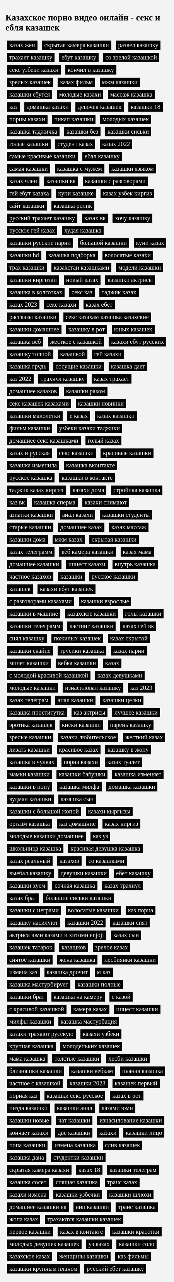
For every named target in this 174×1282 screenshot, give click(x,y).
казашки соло (136, 1244)
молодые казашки (32, 687)
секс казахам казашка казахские (107, 317)
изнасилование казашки (130, 1120)
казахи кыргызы (109, 811)
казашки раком (85, 391)
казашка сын (77, 799)
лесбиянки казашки (129, 959)
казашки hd (24, 255)
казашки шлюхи (130, 1194)
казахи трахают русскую (41, 1034)
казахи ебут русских (137, 341)
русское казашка (30, 477)
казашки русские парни (40, 242)
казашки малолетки (34, 416)
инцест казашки (137, 1009)
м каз (104, 972)
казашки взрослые (105, 601)
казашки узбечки (78, 1194)
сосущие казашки (79, 366)
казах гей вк (138, 626)
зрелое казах (111, 947)
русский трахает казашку (42, 218)
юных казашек (133, 329)
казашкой (72, 354)
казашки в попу (29, 786)
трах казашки (26, 267)
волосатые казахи (128, 255)
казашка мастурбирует (38, 984)
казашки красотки (135, 1231)
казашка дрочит (67, 972)
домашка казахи (48, 107)
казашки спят (130, 922)
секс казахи (61, 304)
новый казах (82, 280)
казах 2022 (116, 144)
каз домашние (77, 823)
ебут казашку (78, 57)
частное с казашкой (34, 1083)
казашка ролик (73, 205)
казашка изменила (33, 465)
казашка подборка (72, 255)
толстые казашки (77, 1058)
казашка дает (128, 366)
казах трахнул (122, 885)
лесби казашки (127, 1058)
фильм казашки (29, 428)
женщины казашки (83, 1256)
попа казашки (27, 1145)
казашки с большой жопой (44, 811)
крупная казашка (31, 1046)
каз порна (140, 910)
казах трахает (111, 378)
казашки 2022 (85, 922)
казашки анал (74, 1108)
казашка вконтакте (90, 465)
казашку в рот (86, 329)
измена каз (23, 972)
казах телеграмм (30, 551)
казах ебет (99, 304)
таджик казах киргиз (36, 490)
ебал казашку (102, 156)
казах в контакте (81, 1231)
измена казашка (75, 1145)
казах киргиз (121, 823)
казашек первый (136, 1083)
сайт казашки (26, 205)
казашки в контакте (87, 477)
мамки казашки (29, 774)
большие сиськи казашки (78, 898)
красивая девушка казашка (105, 848)
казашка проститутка (37, 712)
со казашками (107, 860)
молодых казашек (125, 119)
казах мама (137, 551)
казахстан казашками (81, 267)
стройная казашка (136, 490)
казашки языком (132, 168)
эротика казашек (31, 725)
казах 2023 (23, 304)
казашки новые (29, 1120)
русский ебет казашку (115, 1268)
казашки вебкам (92, 1071)
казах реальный (29, 860)
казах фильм (76, 82)
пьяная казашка (142, 1071)
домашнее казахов (33, 391)
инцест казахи (87, 564)
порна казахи (81, 762)
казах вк (95, 218)
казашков (73, 947)
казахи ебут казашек (66, 589)
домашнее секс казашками (43, 440)
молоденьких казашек (91, 1046)
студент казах (75, 144)
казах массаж (128, 527)
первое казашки (30, 1231)
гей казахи (108, 354)
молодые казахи (80, 94)
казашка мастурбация (89, 1021)
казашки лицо (144, 1132)
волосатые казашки (93, 910)
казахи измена (27, 1194)
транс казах (122, 1182)
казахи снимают (106, 502)
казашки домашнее (34, 329)
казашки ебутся (29, 94)
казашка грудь (27, 366)
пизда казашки (28, 1108)
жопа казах (23, 1219)
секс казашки (76, 453)
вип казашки (92, 1207)
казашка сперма (54, 502)
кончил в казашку (91, 69)
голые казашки (28, 144)
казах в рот (126, 1095)
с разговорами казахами (40, 601)
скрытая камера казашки (76, 45)
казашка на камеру (78, 996)
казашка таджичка (33, 131)
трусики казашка (82, 650)
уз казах (99, 1244)
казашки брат (26, 996)
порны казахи (27, 119)
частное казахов (30, 576)
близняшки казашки (35, 1071)
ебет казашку (133, 873)
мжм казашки (120, 82)
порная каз (23, 1095)
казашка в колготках (35, 292)
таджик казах (119, 292)
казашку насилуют (33, 922)
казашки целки (122, 700)
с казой (121, 996)
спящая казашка (77, 1182)
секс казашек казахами (39, 403)
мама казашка (27, 1058)
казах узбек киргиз (127, 193)
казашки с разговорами (115, 181)
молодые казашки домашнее (46, 836)
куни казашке (76, 193)
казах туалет (123, 762)
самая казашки (28, 168)
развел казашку (138, 45)
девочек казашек (99, 107)
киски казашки (81, 725)
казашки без (82, 131)
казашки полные (98, 984)
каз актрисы (89, 712)
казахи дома (88, 490)
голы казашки (143, 613)
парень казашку (131, 725)
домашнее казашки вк (38, 1207)
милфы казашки (30, 1021)
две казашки (74, 1132)
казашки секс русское (75, 1095)
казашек (20, 589)
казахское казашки (91, 613)
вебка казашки (77, 663)
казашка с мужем (79, 168)
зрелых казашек (30, 82)
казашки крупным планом (43, 1268)
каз (13, 107)
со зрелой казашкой (131, 57)
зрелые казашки (30, 737)
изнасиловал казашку (93, 687)
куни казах (150, 242)
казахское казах (29, 1256)
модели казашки (139, 267)
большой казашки (103, 242)
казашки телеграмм (34, 626)
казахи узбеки (101, 1034)
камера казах (90, 1009)
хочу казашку (132, 218)
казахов (69, 860)
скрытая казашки (114, 539)
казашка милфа (79, 786)
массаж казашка (131, 94)
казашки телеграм (133, 1170)
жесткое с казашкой (76, 341)
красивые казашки (127, 453)
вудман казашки (30, 799)
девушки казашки (84, 873)
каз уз (100, 836)
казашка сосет (27, 1182)
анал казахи (77, 514)
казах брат (22, 898)
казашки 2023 (88, 1083)
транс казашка (136, 1207)
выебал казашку (30, 873)
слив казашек (122, 1145)
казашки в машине (33, 613)
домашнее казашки (34, 564)
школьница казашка (35, 848)
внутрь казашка (135, 564)
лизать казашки (29, 749)
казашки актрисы (130, 280)
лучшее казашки (135, 712)
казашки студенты (126, 514)
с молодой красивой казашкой (48, 675)
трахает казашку (30, 57)
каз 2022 (20, 378)
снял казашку (26, 638)
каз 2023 (141, 687)
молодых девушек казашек (44, 1244)
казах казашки (116, 416)
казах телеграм (28, 700)
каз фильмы (133, 1256)
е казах (79, 416)
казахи (108, 1132)
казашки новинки (101, 403)
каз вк (17, 502)
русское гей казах (32, 230)
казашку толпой (30, 354)
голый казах (103, 440)
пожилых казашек (77, 638)
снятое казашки (29, 959)
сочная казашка (75, 885)
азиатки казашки (31, 514)
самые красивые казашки (42, 156)
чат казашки (74, 1120)
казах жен (22, 45)
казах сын (126, 935)
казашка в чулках (32, 762)
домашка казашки (132, 786)
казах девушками (119, 675)
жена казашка (78, 959)
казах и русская (29, 453)
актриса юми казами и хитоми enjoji (56, 935)
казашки (71, 576)
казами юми (117, 1108)
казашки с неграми (34, 910)
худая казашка (82, 230)
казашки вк (61, 181)
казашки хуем (27, 885)
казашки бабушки (82, 774)
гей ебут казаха (29, 193)
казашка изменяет (137, 774)
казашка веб (25, 341)
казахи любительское (88, 737)
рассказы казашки (32, 317)
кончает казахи (28, 1132)
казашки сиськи (128, 131)
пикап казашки (74, 119)
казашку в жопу (128, 749)
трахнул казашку (63, 378)
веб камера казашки (87, 551)
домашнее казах (81, 527)
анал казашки (75, 700)
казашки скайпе (30, 650)
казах (112, 663)
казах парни (129, 650)
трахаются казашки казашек (84, 1219)
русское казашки (113, 576)
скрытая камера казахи (39, 1170)
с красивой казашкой (36, 1009)
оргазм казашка (29, 823)
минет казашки (29, 663)
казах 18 (89, 1170)
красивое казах (78, 749)
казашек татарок (30, 947)
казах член (23, 181)
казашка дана (26, 1157)
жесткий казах (144, 737)
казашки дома (27, 539)
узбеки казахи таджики (89, 428)
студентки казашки (78, 1157)
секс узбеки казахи (33, 69)
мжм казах (68, 539)
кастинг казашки (91, 626)
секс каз (82, 292)
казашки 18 (145, 107)
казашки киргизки (33, 280)
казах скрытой (129, 638)
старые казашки (30, 527)
